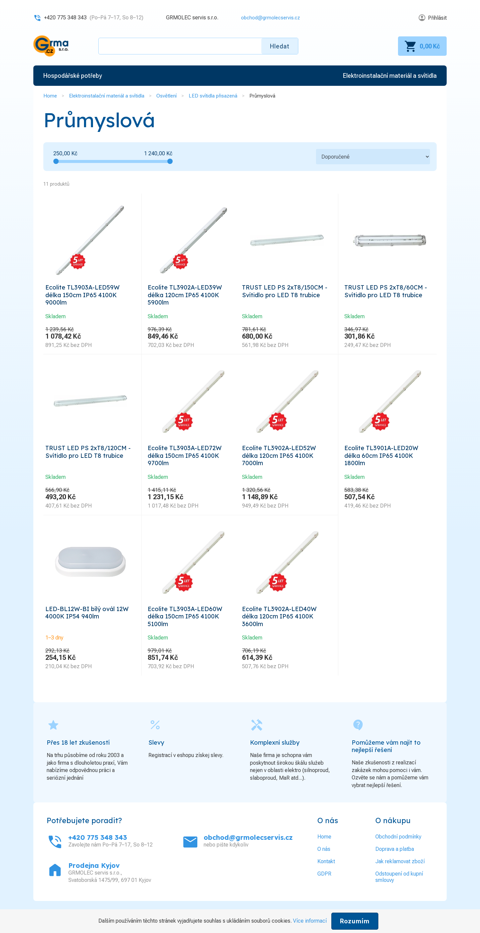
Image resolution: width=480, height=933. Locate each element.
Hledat (279, 46)
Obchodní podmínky (398, 849)
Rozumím (355, 921)
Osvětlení (166, 96)
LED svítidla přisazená (213, 96)
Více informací (310, 921)
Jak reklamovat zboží (400, 873)
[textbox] (198, 46)
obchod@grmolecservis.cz (268, 17)
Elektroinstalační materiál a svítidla (106, 96)
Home (50, 96)
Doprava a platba (394, 861)
